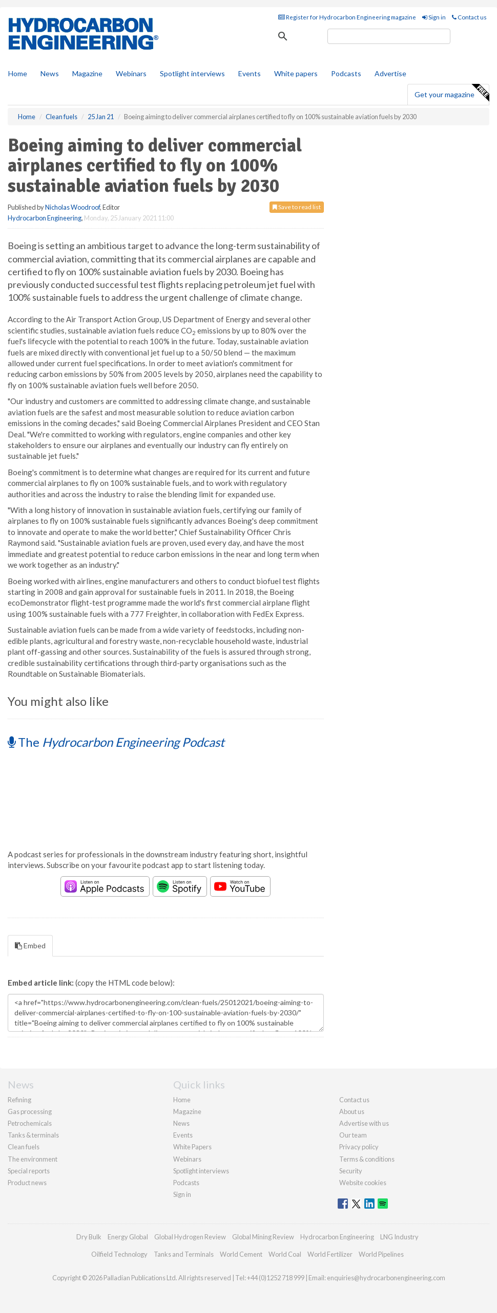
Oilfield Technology (119, 1254)
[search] (388, 36)
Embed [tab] (30, 945)
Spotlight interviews (192, 73)
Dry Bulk (88, 1237)
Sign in (434, 17)
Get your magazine (452, 93)
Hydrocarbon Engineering (44, 218)
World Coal (284, 1254)
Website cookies (362, 1182)
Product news (27, 1182)
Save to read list (297, 207)
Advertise (390, 73)
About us (351, 1111)
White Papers (192, 1147)
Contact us (469, 17)
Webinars (131, 73)
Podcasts (346, 73)
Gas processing (30, 1111)
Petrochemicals (30, 1123)
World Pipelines (381, 1254)
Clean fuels (23, 1147)
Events (249, 73)
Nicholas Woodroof (72, 207)
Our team (353, 1135)
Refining (19, 1100)
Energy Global (128, 1237)
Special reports (29, 1171)
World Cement (241, 1254)
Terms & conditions (367, 1159)
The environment (32, 1159)
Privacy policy (359, 1147)
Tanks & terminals (33, 1135)
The (116, 742)
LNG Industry (399, 1237)
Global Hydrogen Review (190, 1237)
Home (17, 73)
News (181, 1123)
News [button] (49, 73)
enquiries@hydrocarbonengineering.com (386, 1278)
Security (350, 1171)
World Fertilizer (330, 1254)
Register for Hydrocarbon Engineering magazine (347, 17)
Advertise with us (364, 1123)
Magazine (87, 73)
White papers (296, 73)
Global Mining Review (263, 1237)
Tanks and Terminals (184, 1254)
